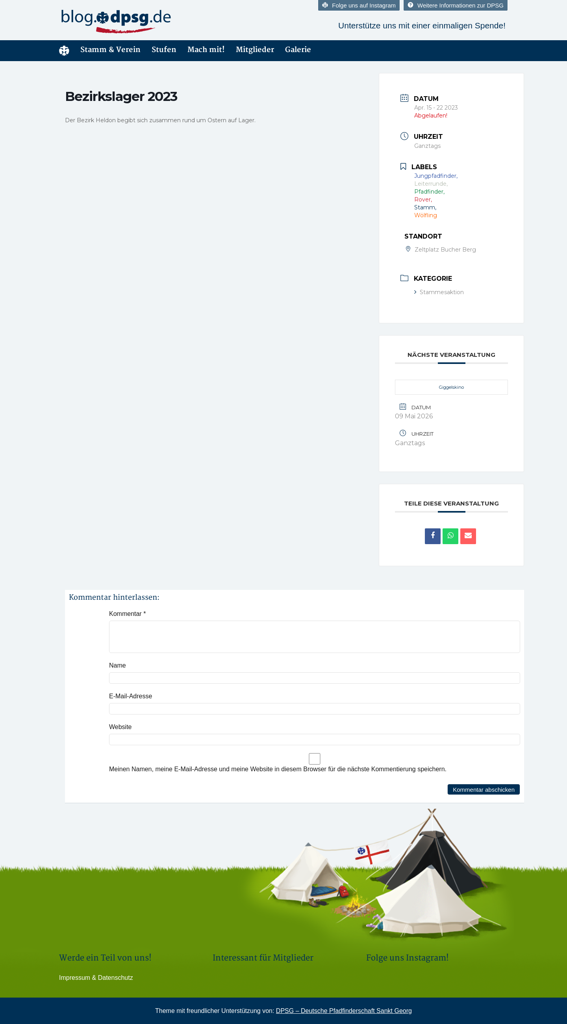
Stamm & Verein (110, 49)
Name (117, 665)
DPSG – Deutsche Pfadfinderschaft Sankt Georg (344, 1010)
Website (120, 727)
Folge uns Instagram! (407, 958)
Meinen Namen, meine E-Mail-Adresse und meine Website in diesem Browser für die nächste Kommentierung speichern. (278, 769)
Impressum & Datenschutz (96, 977)
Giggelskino (451, 387)
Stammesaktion (441, 292)
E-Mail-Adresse (130, 696)
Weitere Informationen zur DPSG (456, 5)
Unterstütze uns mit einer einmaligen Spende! (422, 25)
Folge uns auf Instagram (359, 5)
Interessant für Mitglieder (263, 958)
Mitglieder (255, 49)
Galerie (298, 49)
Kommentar (127, 613)
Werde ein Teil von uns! (105, 958)
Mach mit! (206, 49)
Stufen (164, 49)
